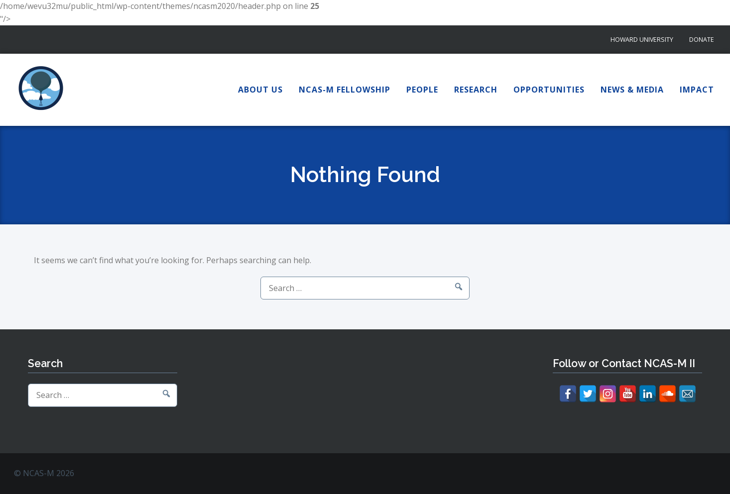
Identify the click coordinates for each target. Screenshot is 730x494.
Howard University (641, 39)
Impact (697, 89)
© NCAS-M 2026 (44, 473)
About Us (260, 89)
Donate (701, 39)
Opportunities (549, 89)
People (422, 89)
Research (475, 89)
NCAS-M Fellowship (344, 89)
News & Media (632, 89)
